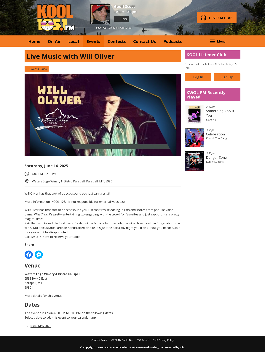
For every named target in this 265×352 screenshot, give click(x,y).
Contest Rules (99, 340)
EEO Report (143, 340)
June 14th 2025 (40, 326)
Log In (198, 77)
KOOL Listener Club (206, 54)
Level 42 (101, 27)
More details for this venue (43, 296)
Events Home (39, 69)
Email (121, 19)
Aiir (182, 347)
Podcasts (172, 41)
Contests (117, 41)
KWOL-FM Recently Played (206, 95)
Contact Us (144, 41)
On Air (54, 41)
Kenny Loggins (215, 161)
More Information (37, 202)
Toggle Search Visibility (234, 41)
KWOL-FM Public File (122, 340)
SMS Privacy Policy (163, 340)
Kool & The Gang (216, 138)
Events (93, 41)
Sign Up (227, 77)
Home (34, 41)
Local (73, 41)
